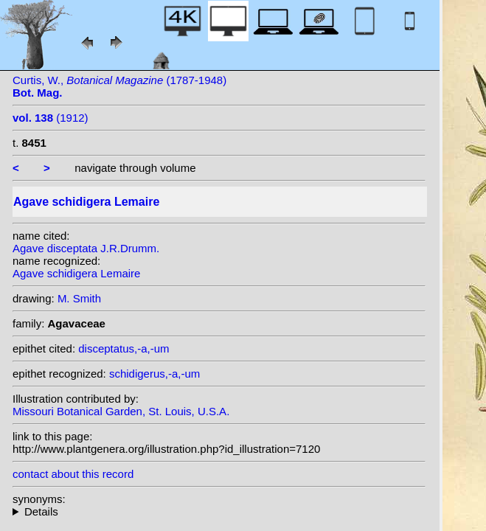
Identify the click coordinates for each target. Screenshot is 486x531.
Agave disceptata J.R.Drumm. (86, 248)
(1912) (50, 117)
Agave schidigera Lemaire (76, 273)
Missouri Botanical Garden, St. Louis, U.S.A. (121, 411)
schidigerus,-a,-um (154, 373)
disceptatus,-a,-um (123, 348)
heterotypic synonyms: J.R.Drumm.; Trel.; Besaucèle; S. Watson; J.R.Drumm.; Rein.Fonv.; (219, 511)
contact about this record (73, 474)
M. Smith (79, 298)
